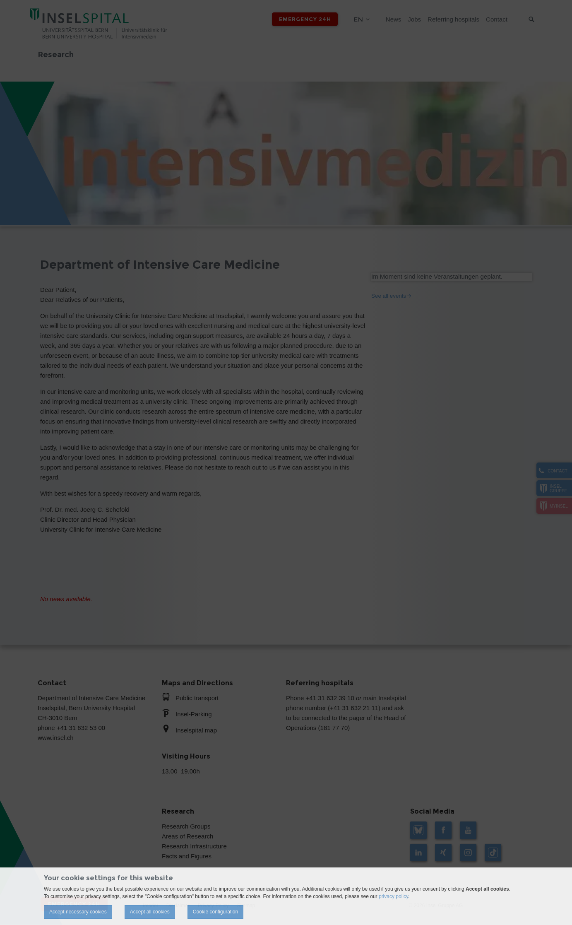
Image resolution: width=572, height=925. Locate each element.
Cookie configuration (215, 912)
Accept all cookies (150, 912)
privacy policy (393, 896)
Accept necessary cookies (78, 912)
